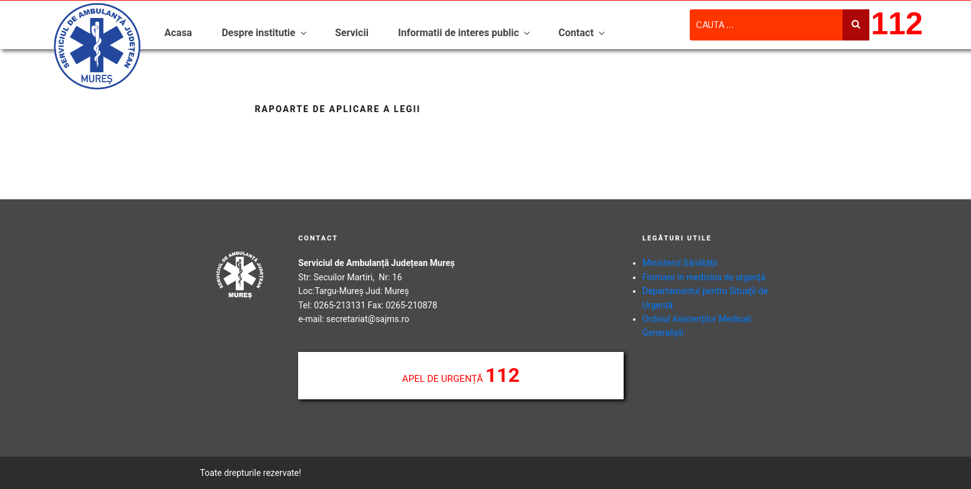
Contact (583, 33)
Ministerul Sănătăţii (679, 263)
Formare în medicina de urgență (703, 277)
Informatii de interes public (465, 33)
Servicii (352, 33)
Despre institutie (264, 33)
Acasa (178, 33)
